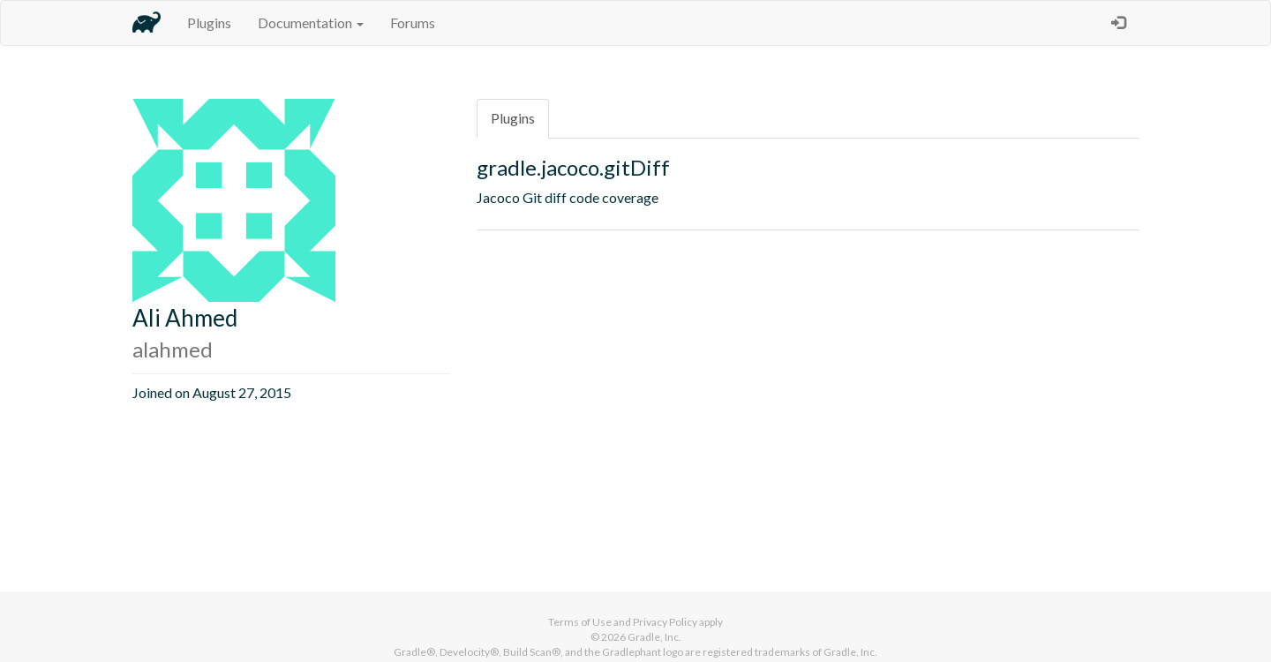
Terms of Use (580, 621)
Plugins (209, 22)
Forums (412, 22)
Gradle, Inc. (654, 636)
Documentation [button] (311, 22)
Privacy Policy (665, 621)
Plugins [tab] (513, 117)
